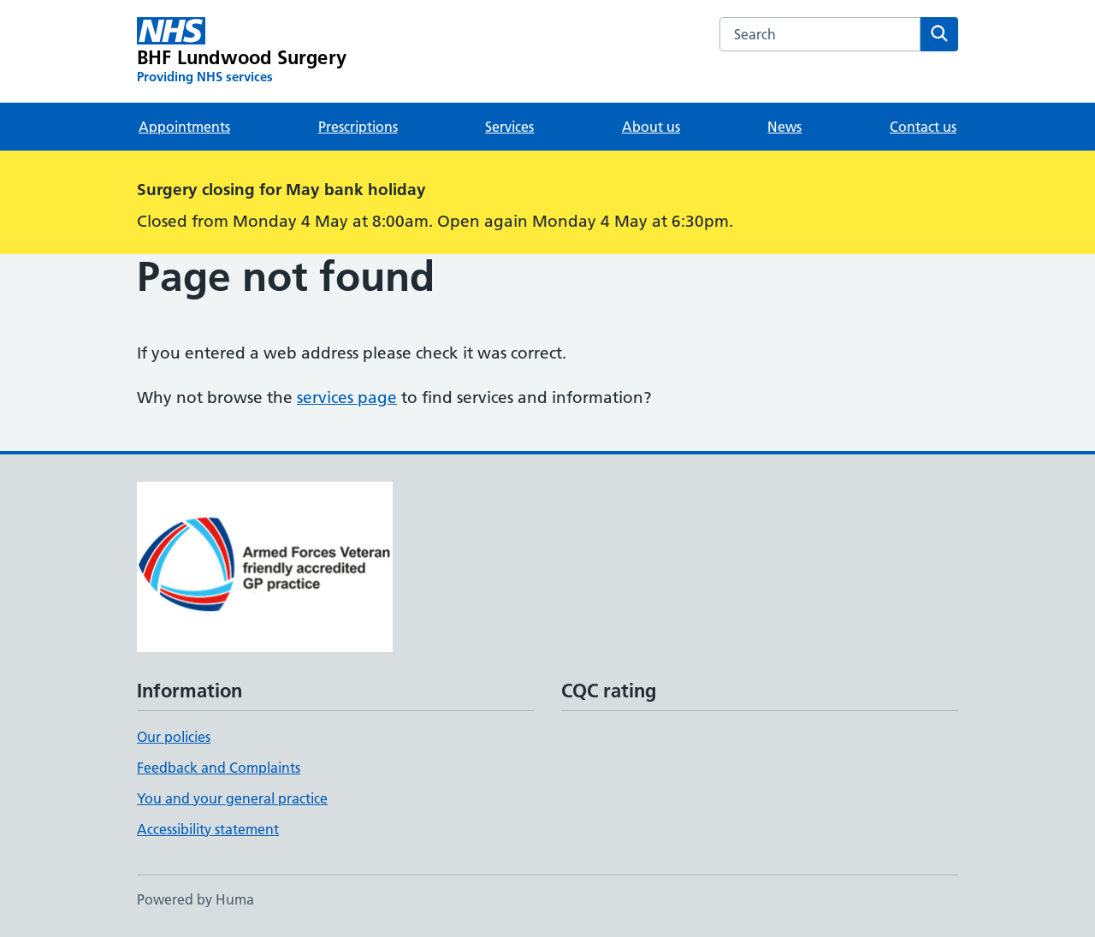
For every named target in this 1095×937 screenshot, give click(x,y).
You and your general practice (232, 798)
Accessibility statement (208, 829)
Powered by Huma (195, 899)
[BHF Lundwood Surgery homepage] (241, 51)
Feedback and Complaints (218, 767)
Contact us (923, 126)
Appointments (184, 126)
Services (509, 126)
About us (651, 126)
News (784, 126)
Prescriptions (358, 126)
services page (347, 397)
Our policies (173, 736)
